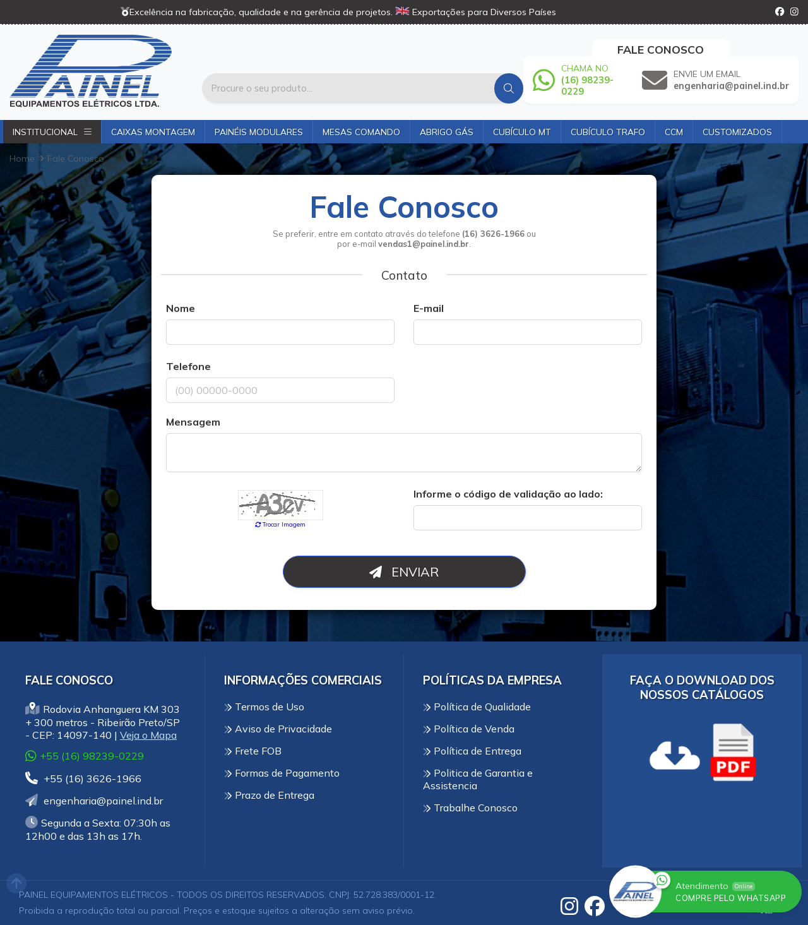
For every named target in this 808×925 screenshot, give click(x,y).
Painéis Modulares (259, 131)
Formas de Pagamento (282, 773)
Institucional (52, 131)
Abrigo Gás (446, 131)
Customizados (737, 131)
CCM (674, 131)
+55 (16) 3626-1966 (83, 778)
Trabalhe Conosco (470, 807)
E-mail (428, 308)
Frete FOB (253, 750)
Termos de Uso (264, 706)
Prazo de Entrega (269, 795)
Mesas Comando (361, 131)
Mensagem (193, 421)
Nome (180, 308)
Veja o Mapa (148, 735)
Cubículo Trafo (608, 131)
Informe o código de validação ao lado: (508, 493)
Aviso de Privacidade (278, 728)
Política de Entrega (472, 750)
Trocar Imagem (280, 524)
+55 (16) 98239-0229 (84, 755)
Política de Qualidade (477, 706)
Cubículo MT (522, 131)
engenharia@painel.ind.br (94, 800)
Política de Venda (468, 728)
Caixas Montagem (153, 131)
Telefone (188, 366)
